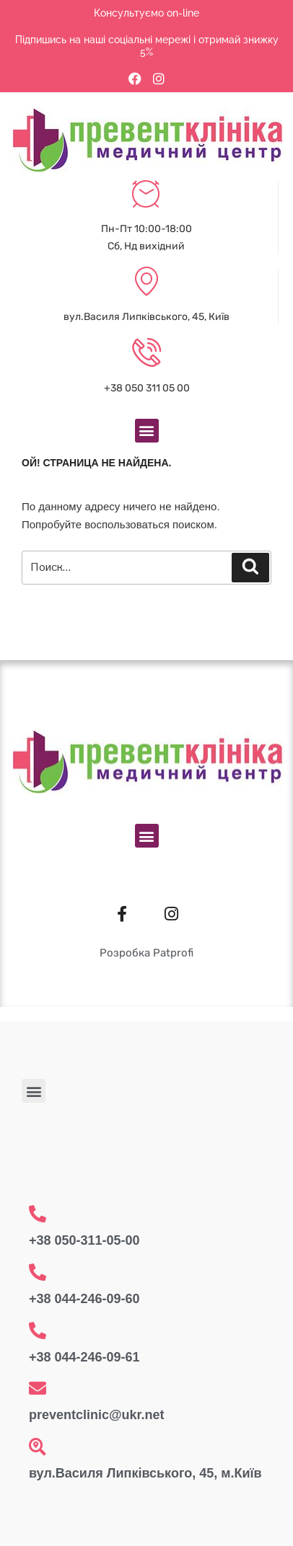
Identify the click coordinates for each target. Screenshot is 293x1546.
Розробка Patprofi (146, 952)
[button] (147, 431)
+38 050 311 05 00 (147, 388)
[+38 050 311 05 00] (146, 353)
